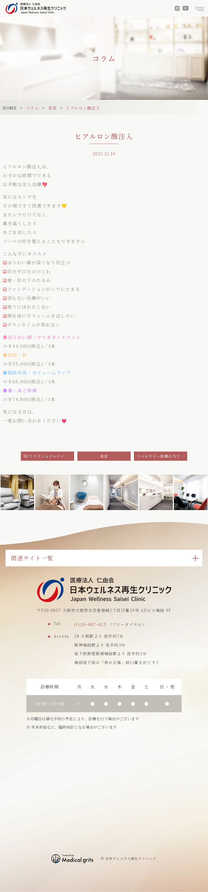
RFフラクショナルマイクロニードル (49, 456)
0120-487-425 (90, 624)
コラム (32, 108)
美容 (52, 108)
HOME (10, 108)
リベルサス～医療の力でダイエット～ (162, 456)
